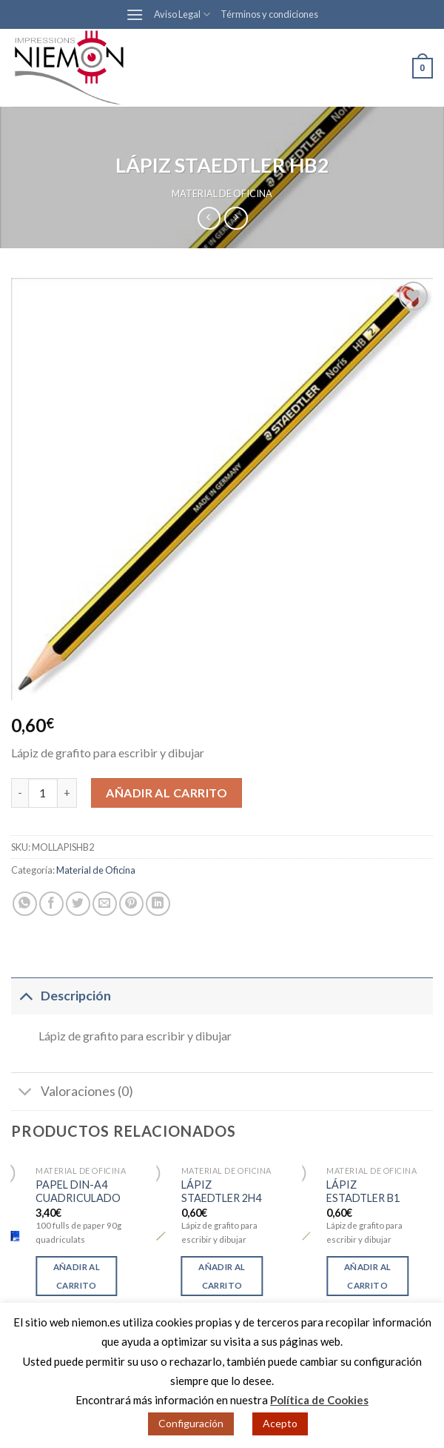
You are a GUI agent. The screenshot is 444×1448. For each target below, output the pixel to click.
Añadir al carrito (166, 793)
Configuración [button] (190, 1423)
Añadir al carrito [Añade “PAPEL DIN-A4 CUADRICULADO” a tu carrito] (76, 1276)
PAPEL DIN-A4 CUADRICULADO (78, 1191)
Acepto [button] (280, 1423)
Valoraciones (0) (72, 1093)
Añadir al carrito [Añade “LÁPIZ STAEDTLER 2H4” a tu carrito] (221, 1276)
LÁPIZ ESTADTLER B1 (363, 1191)
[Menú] (135, 14)
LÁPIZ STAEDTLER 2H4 (221, 1191)
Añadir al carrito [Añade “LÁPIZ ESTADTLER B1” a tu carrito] (367, 1276)
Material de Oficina (222, 193)
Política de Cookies (319, 1400)
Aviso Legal (182, 14)
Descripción (61, 995)
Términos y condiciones (269, 14)
